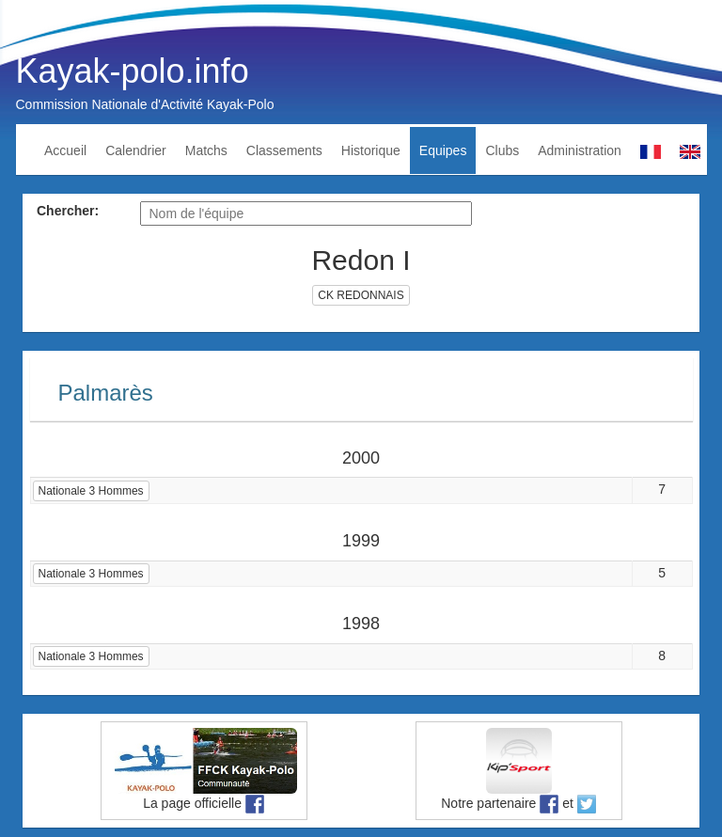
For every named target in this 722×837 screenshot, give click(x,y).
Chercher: (68, 210)
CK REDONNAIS (360, 295)
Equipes (443, 150)
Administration (579, 150)
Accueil (65, 150)
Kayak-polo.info (132, 71)
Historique (370, 150)
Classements (284, 150)
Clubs (502, 150)
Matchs (206, 150)
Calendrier (135, 150)
